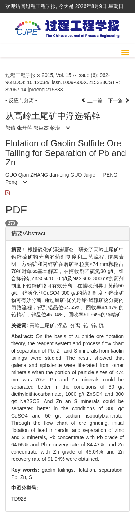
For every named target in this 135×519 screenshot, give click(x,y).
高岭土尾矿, (44, 325)
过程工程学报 (20, 75)
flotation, (88, 470)
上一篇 (92, 100)
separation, (111, 470)
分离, (76, 325)
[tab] (67, 234)
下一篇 (119, 100)
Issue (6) (87, 75)
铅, (87, 325)
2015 (47, 75)
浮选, (63, 325)
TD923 (18, 499)
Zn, (24, 477)
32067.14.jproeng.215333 (34, 89)
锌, (95, 325)
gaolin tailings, (59, 470)
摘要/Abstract (28, 233)
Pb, (15, 477)
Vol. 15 (63, 75)
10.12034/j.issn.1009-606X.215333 (66, 82)
